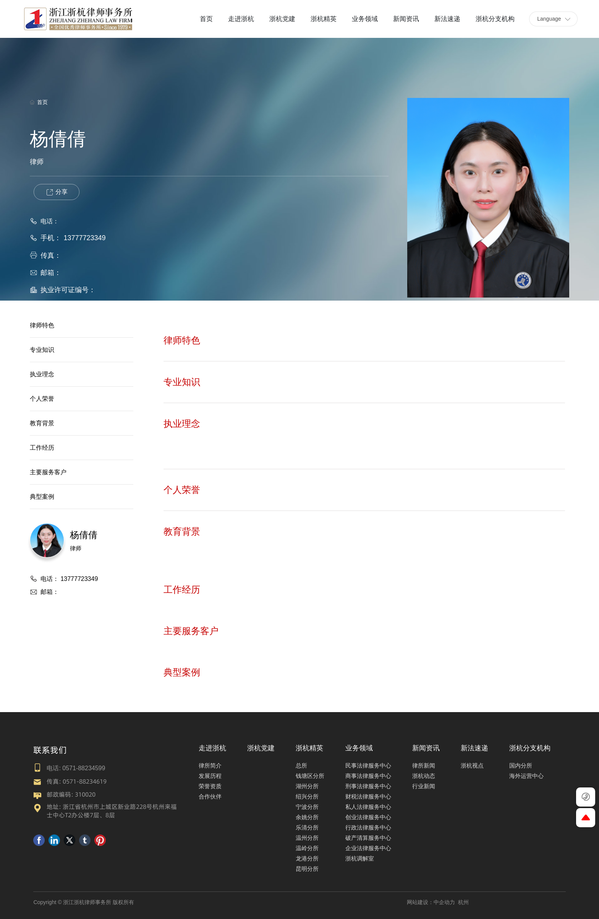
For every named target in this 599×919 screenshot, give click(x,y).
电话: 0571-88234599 (76, 768)
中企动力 (444, 902)
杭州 (463, 902)
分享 (57, 192)
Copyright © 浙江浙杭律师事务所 (73, 902)
